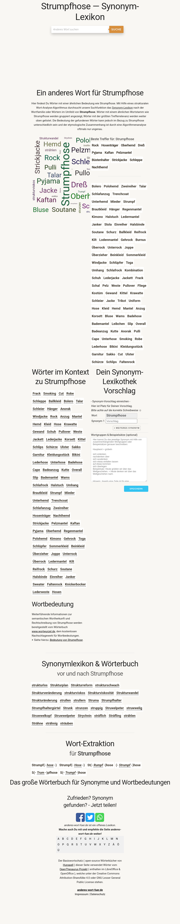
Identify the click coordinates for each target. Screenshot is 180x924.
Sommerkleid (58, 546)
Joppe (55, 554)
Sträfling (115, 716)
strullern (79, 700)
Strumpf (56, 493)
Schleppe (39, 401)
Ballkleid (55, 401)
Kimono (55, 538)
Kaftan (75, 523)
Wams (65, 477)
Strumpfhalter (111, 700)
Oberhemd (53, 531)
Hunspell (68, 865)
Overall (77, 470)
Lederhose (40, 462)
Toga (82, 538)
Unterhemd (41, 500)
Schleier (38, 409)
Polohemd (40, 538)
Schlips (38, 447)
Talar (79, 401)
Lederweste (41, 592)
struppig (96, 708)
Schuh (51, 431)
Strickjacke (41, 523)
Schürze (52, 447)
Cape (36, 470)
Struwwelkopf (42, 716)
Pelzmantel (60, 523)
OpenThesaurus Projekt (74, 869)
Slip (35, 477)
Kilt (71, 561)
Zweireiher (61, 508)
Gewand (38, 431)
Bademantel (49, 477)
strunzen (81, 708)
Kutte (65, 470)
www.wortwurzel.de (43, 631)
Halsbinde (40, 577)
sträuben (66, 723)
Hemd (37, 424)
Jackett (38, 439)
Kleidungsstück (58, 454)
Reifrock (39, 569)
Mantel (77, 416)
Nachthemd (61, 515)
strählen (130, 716)
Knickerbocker (75, 584)
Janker (70, 577)
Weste (77, 431)
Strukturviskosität (101, 693)
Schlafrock (40, 485)
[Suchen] (80, 29)
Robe (70, 393)
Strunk (68, 708)
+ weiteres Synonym (127, 428)
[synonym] (121, 421)
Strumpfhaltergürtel (46, 708)
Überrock (39, 561)
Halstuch (57, 485)
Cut (61, 393)
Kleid (47, 424)
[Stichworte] (119, 459)
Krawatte (70, 424)
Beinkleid (77, 546)
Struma (93, 700)
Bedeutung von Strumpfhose (66, 640)
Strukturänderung (44, 700)
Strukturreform (81, 685)
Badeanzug (51, 470)
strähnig (52, 723)
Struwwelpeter (64, 716)
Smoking (49, 393)
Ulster (64, 447)
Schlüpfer (40, 546)
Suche (116, 29)
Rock (54, 416)
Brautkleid (40, 493)
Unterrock (70, 554)
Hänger (52, 409)
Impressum (81, 894)
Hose (57, 424)
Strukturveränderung (47, 693)
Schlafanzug (42, 508)
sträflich (100, 716)
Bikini (76, 454)
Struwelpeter (114, 708)
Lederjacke (54, 439)
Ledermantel (57, 561)
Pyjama (38, 531)
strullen (65, 700)
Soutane (66, 569)
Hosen (56, 592)
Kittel (82, 439)
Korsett (70, 439)
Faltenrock (54, 584)
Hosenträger (42, 515)
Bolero (68, 401)
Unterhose (57, 462)
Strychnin (84, 716)
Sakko (76, 447)
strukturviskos (74, 693)
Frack (37, 393)
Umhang (72, 485)
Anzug (64, 416)
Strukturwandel (127, 693)
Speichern (136, 489)
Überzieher (40, 554)
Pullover (65, 431)
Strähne (37, 723)
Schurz (52, 569)
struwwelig (134, 708)
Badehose (75, 462)
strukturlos (40, 685)
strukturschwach (107, 685)
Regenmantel (73, 531)
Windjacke (40, 416)
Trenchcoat (59, 500)
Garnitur (38, 454)
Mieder (70, 493)
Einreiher (56, 577)
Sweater (38, 584)
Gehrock (70, 538)
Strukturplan (59, 685)
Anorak (65, 409)
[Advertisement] (90, 61)
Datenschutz (97, 894)
